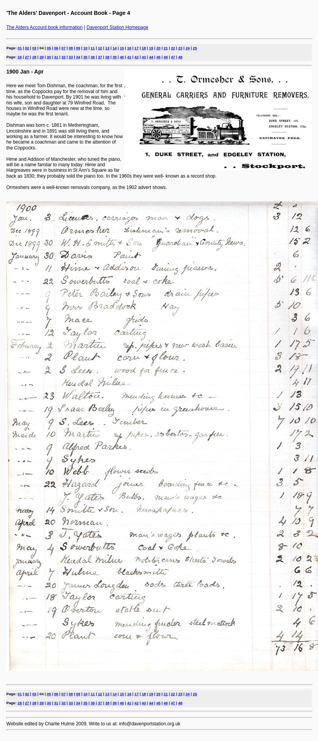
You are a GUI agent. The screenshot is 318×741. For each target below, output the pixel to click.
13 (107, 48)
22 (173, 48)
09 (78, 48)
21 (166, 48)
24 (188, 48)
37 (100, 57)
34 (78, 57)
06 (56, 48)
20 (158, 48)
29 (41, 57)
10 (85, 48)
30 (49, 57)
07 (63, 48)
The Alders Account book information (44, 27)
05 (49, 48)
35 (85, 57)
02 (27, 48)
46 (166, 57)
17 (136, 48)
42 (136, 57)
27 (27, 57)
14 (115, 48)
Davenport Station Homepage (117, 27)
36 (93, 57)
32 (63, 57)
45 (158, 57)
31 (56, 57)
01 (20, 48)
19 (151, 48)
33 (71, 57)
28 (34, 57)
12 (100, 48)
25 (195, 48)
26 (20, 57)
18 (144, 48)
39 (115, 57)
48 (180, 57)
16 (129, 48)
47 (173, 57)
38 (107, 57)
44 (151, 57)
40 (122, 57)
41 (129, 57)
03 (34, 48)
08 (71, 48)
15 (122, 48)
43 (144, 57)
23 (180, 48)
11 (93, 48)
